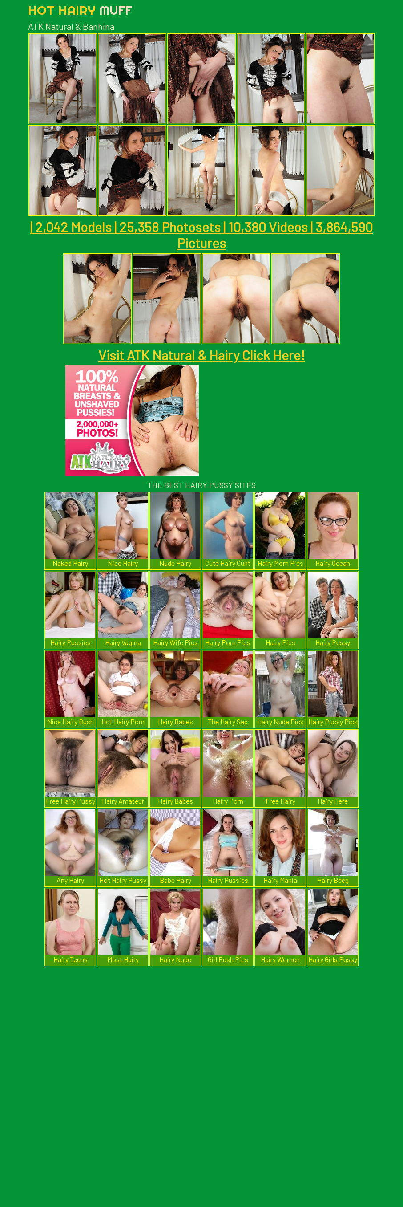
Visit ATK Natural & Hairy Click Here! (201, 355)
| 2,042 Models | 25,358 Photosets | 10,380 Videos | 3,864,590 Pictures (201, 235)
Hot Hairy (80, 10)
